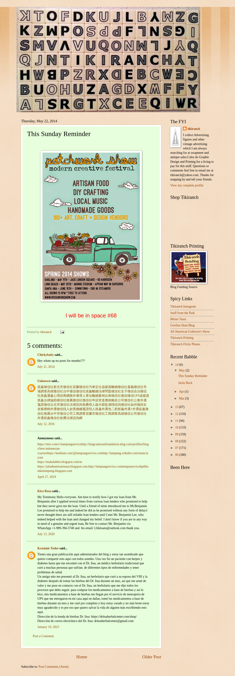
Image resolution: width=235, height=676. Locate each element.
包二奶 (113, 409)
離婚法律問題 (101, 391)
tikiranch (193, 129)
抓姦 (89, 391)
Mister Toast (178, 319)
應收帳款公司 (114, 400)
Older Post (151, 656)
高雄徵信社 (55, 391)
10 (177, 427)
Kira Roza (44, 491)
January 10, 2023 (48, 627)
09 (177, 434)
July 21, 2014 (46, 366)
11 (177, 420)
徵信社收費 (58, 418)
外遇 (105, 409)
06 (177, 454)
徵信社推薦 (65, 400)
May (182, 370)
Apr (182, 391)
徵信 (124, 395)
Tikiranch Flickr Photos (185, 344)
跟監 (105, 404)
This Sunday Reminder (192, 376)
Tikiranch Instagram (183, 306)
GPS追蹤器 (141, 395)
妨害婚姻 (76, 409)
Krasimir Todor (48, 548)
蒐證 (85, 409)
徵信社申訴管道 (93, 400)
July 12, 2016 (46, 424)
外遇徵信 (56, 409)
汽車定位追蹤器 (100, 387)
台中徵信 (69, 391)
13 (177, 407)
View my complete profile (186, 185)
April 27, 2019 (46, 477)
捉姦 (142, 409)
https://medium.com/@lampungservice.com (74, 453)
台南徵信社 (113, 395)
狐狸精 (45, 409)
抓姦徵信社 (45, 387)
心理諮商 (59, 395)
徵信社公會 (132, 400)
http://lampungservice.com (105, 466)
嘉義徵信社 (135, 387)
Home (81, 656)
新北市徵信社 (63, 387)
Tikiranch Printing (181, 337)
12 (177, 414)
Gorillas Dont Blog (182, 325)
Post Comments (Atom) (54, 666)
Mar (182, 398)
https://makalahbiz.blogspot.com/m (59, 462)
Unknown (44, 381)
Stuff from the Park (182, 313)
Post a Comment (43, 636)
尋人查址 (85, 395)
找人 (66, 409)
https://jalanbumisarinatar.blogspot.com (62, 466)
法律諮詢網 (74, 418)
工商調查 (79, 413)
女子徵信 (127, 391)
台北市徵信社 (60, 404)
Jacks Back (185, 383)
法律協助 (50, 400)
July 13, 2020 (46, 534)
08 (177, 441)
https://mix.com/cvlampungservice (59, 444)
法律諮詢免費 (79, 404)
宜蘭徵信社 (81, 387)
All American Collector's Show (190, 331)
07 (177, 448)
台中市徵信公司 (61, 413)
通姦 (50, 395)
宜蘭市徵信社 (95, 413)
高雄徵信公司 (127, 413)
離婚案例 (98, 395)
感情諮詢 (114, 404)
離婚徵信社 (119, 387)
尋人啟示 (95, 404)
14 (177, 364)
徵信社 (81, 391)
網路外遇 (72, 395)
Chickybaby (45, 355)
